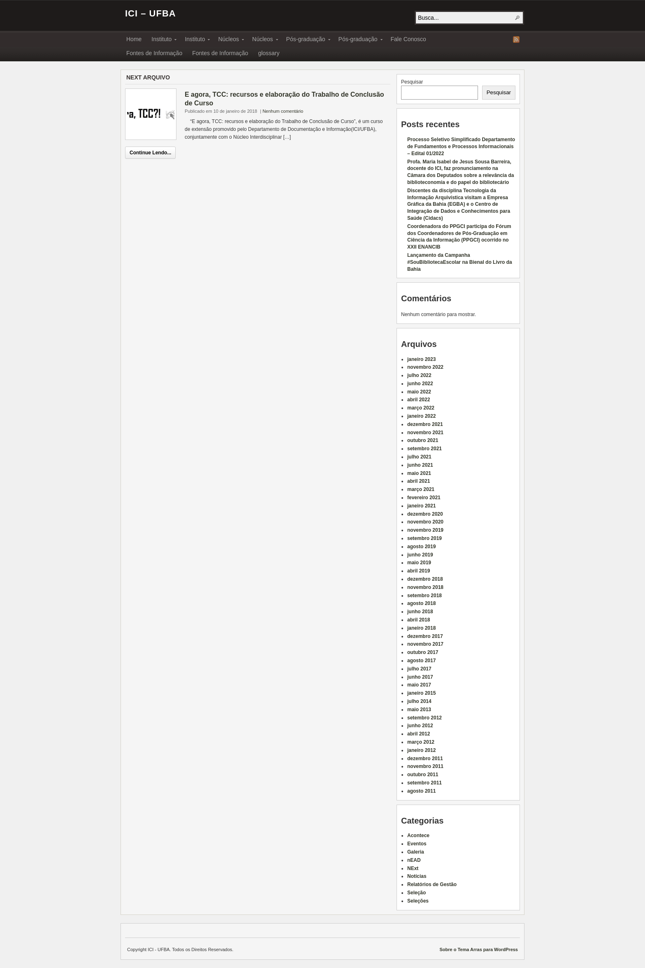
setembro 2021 (424, 448)
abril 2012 (418, 734)
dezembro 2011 (425, 758)
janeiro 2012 (421, 750)
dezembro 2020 (425, 514)
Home (134, 39)
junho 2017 (420, 677)
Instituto (161, 40)
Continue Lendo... (150, 153)
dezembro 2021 (425, 424)
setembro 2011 (424, 783)
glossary (268, 53)
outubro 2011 (422, 774)
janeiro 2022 (421, 416)
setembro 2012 (424, 718)
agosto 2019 (421, 546)
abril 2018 (418, 620)
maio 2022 (419, 392)
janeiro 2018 (421, 628)
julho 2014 (419, 701)
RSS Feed (516, 39)
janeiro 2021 (421, 506)
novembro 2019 (425, 530)
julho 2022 (419, 375)
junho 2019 (420, 555)
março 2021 (420, 489)
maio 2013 (419, 709)
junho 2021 (420, 465)
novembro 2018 (425, 587)
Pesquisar (412, 82)
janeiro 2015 (421, 693)
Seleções (418, 901)
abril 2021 (418, 481)
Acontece (418, 835)
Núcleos (228, 40)
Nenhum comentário (282, 111)
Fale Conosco (408, 39)
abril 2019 (418, 571)
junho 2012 (420, 725)
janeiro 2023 (421, 359)
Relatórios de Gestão (432, 884)
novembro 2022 (425, 367)
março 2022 (420, 408)
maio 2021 (419, 473)
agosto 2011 (421, 791)
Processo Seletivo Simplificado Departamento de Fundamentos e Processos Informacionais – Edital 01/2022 (461, 146)
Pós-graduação (305, 40)
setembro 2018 (424, 595)
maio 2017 (419, 685)
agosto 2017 (421, 660)
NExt (412, 868)
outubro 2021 (422, 440)
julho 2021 (419, 457)
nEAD (414, 860)
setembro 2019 (424, 538)
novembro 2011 (425, 766)
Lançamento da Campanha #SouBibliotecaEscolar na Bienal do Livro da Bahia (459, 262)
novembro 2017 (425, 644)
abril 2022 (418, 400)
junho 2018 (420, 611)
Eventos (417, 844)
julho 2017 (419, 669)
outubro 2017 (422, 652)
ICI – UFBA (150, 13)
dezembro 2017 (425, 636)
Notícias (417, 876)
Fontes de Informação (154, 53)
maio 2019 (419, 562)
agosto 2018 (421, 603)
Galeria (415, 852)
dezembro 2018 (425, 579)
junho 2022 (420, 383)
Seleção (416, 893)
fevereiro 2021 (424, 497)
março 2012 (420, 742)
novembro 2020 (425, 522)
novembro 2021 (425, 432)
